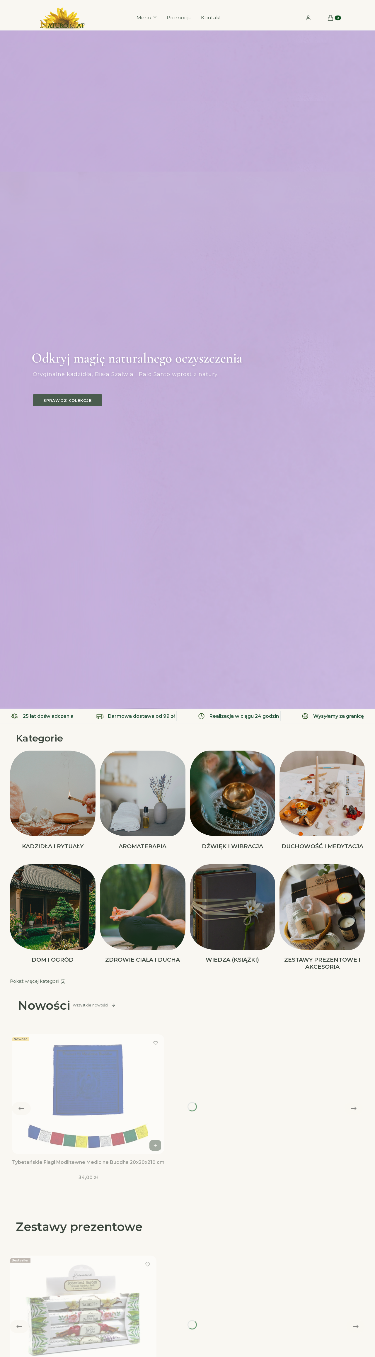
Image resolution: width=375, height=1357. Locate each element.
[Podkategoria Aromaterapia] (142, 801)
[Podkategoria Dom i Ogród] (53, 918)
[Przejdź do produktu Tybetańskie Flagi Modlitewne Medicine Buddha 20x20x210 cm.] (88, 1094)
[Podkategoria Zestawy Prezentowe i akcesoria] (322, 918)
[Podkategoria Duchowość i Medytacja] (322, 801)
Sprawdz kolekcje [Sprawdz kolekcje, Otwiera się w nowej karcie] (67, 400)
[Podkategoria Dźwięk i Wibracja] (232, 801)
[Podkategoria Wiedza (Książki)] (232, 918)
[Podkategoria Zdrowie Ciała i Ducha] (142, 918)
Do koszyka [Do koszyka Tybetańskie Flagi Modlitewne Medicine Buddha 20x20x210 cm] (156, 1145)
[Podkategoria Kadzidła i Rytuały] (53, 801)
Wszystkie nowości (94, 1005)
